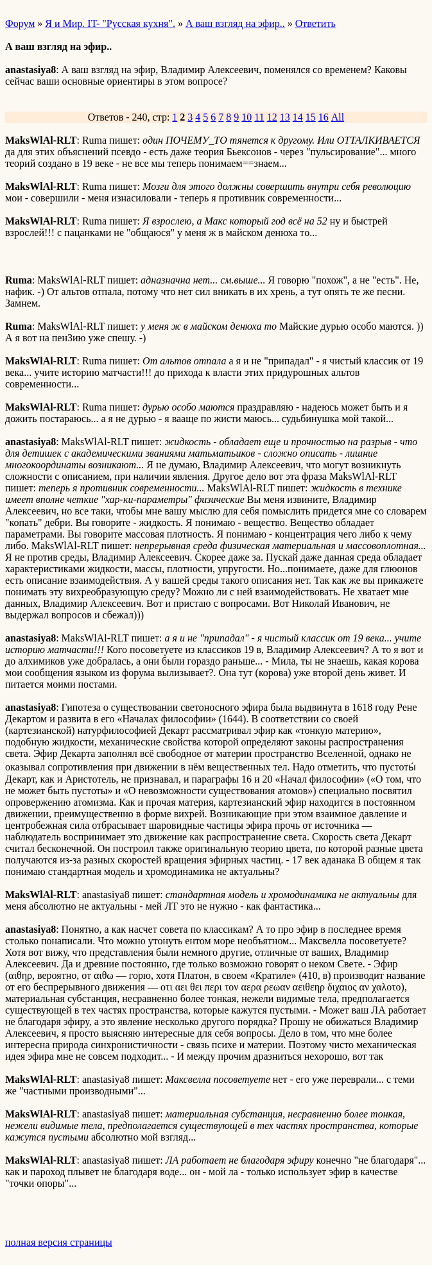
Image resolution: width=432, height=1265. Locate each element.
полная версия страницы (58, 1242)
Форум (20, 23)
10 (246, 117)
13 (285, 117)
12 (272, 117)
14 (298, 117)
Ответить (315, 23)
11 (259, 117)
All (337, 117)
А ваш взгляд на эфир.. (235, 23)
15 (311, 117)
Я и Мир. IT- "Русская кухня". (110, 23)
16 (323, 117)
